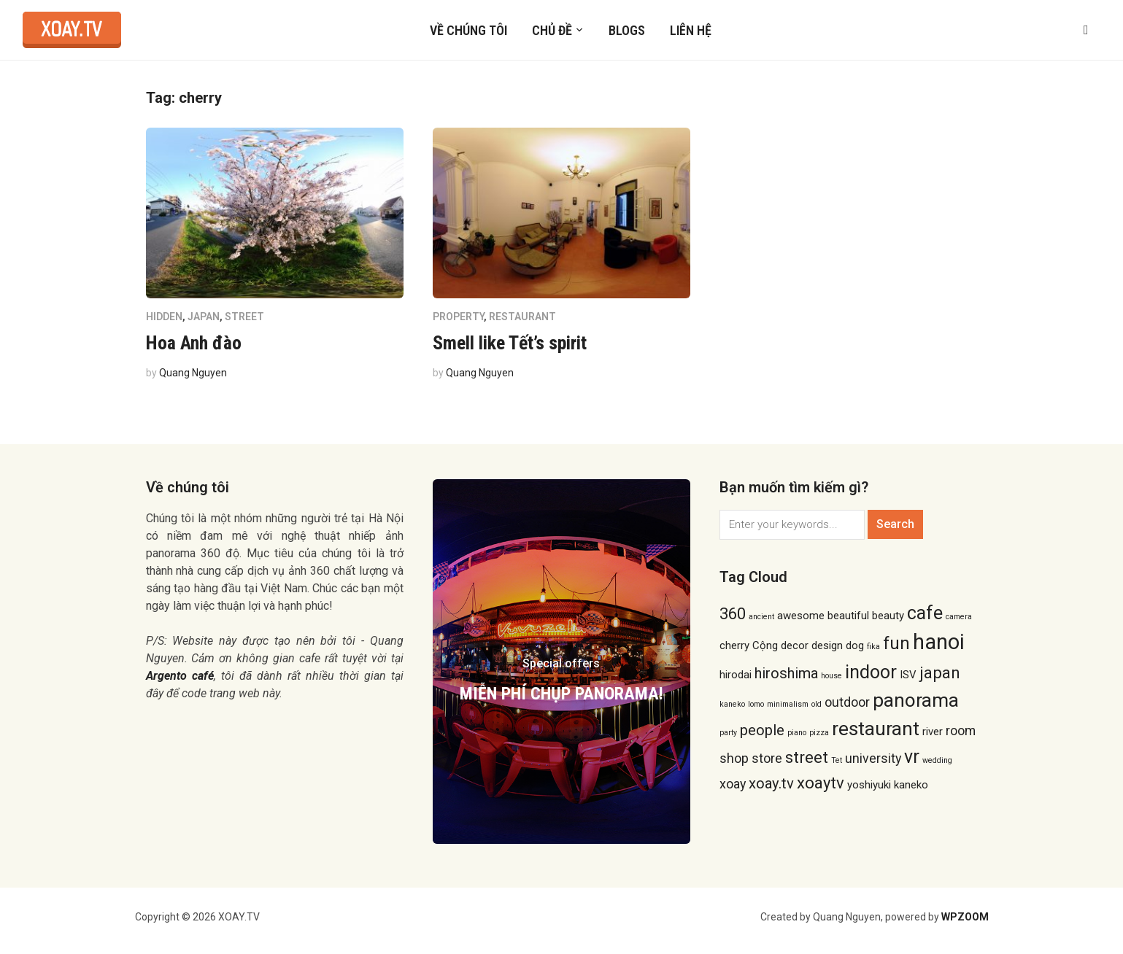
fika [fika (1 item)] (873, 646)
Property (458, 316)
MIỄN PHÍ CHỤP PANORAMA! (561, 693)
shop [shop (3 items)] (734, 758)
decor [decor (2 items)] (795, 645)
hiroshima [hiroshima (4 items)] (786, 673)
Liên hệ (690, 30)
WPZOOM (965, 917)
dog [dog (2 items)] (855, 645)
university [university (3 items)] (873, 758)
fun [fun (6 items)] (896, 643)
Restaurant (522, 316)
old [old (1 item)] (816, 704)
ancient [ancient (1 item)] (761, 616)
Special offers (561, 663)
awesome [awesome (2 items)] (801, 615)
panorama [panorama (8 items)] (916, 700)
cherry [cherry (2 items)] (734, 645)
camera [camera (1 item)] (959, 616)
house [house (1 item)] (831, 675)
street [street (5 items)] (806, 757)
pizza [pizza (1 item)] (819, 732)
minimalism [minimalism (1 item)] (788, 704)
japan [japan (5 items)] (939, 672)
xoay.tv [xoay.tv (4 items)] (771, 783)
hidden (164, 316)
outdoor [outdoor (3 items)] (847, 702)
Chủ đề (552, 30)
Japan (204, 316)
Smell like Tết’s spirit (510, 343)
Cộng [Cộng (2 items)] (765, 645)
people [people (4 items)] (762, 730)
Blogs (627, 30)
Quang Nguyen (193, 373)
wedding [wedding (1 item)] (937, 760)
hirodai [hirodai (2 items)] (735, 674)
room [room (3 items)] (961, 730)
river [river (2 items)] (932, 731)
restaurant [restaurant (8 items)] (875, 729)
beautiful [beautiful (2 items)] (848, 615)
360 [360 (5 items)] (732, 613)
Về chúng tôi (468, 30)
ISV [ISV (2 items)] (908, 674)
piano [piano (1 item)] (796, 732)
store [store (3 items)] (767, 758)
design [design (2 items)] (827, 645)
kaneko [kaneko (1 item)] (732, 704)
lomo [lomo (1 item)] (756, 704)
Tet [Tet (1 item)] (836, 760)
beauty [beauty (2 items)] (888, 615)
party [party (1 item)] (728, 732)
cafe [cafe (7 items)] (925, 613)
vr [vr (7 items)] (911, 756)
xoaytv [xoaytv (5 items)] (820, 782)
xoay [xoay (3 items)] (732, 783)
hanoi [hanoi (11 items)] (939, 641)
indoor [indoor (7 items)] (871, 672)
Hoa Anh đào (194, 343)
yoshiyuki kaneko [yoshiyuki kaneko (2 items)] (887, 784)
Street (244, 316)
